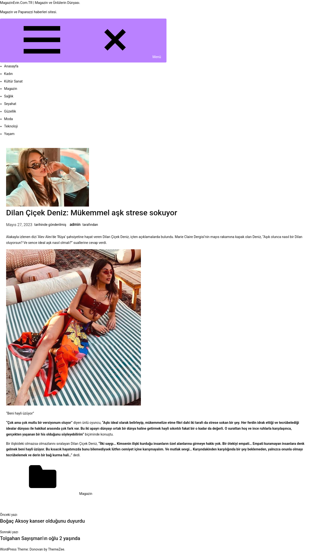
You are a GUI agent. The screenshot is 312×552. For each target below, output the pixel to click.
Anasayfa (11, 66)
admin (75, 224)
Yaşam (9, 134)
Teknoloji (11, 126)
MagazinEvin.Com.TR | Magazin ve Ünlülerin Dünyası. (40, 3)
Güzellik (10, 111)
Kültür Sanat (13, 81)
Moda (8, 119)
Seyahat (10, 104)
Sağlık (8, 96)
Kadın (8, 74)
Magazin (10, 89)
